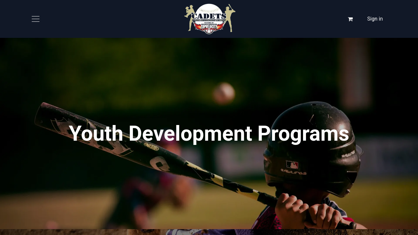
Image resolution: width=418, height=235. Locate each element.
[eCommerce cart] (350, 19)
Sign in (375, 19)
